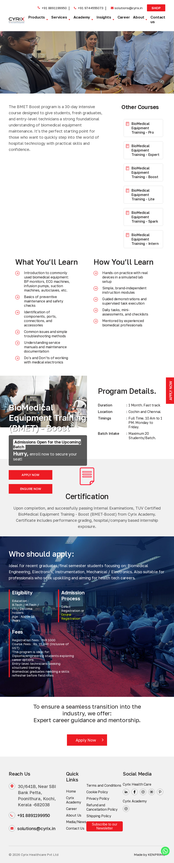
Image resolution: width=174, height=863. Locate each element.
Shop (156, 8)
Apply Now (30, 475)
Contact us (157, 19)
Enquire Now (30, 489)
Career (124, 17)
